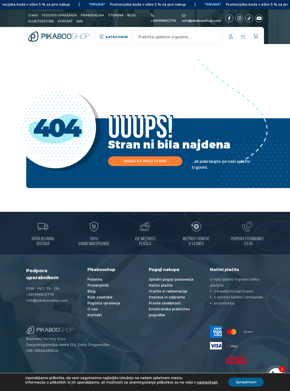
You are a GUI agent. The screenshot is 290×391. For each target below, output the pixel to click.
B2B (80, 21)
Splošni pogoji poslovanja (171, 279)
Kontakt (65, 21)
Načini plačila (161, 285)
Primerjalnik (92, 15)
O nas (33, 15)
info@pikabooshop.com (201, 21)
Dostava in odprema (167, 297)
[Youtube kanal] (259, 18)
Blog (131, 15)
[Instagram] (239, 18)
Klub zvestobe (41, 21)
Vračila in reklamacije (168, 291)
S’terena (115, 15)
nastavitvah (207, 382)
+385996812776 (163, 21)
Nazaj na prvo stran (145, 161)
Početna (94, 279)
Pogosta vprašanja (59, 15)
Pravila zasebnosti (165, 303)
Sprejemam (246, 382)
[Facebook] (229, 18)
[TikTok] (249, 18)
